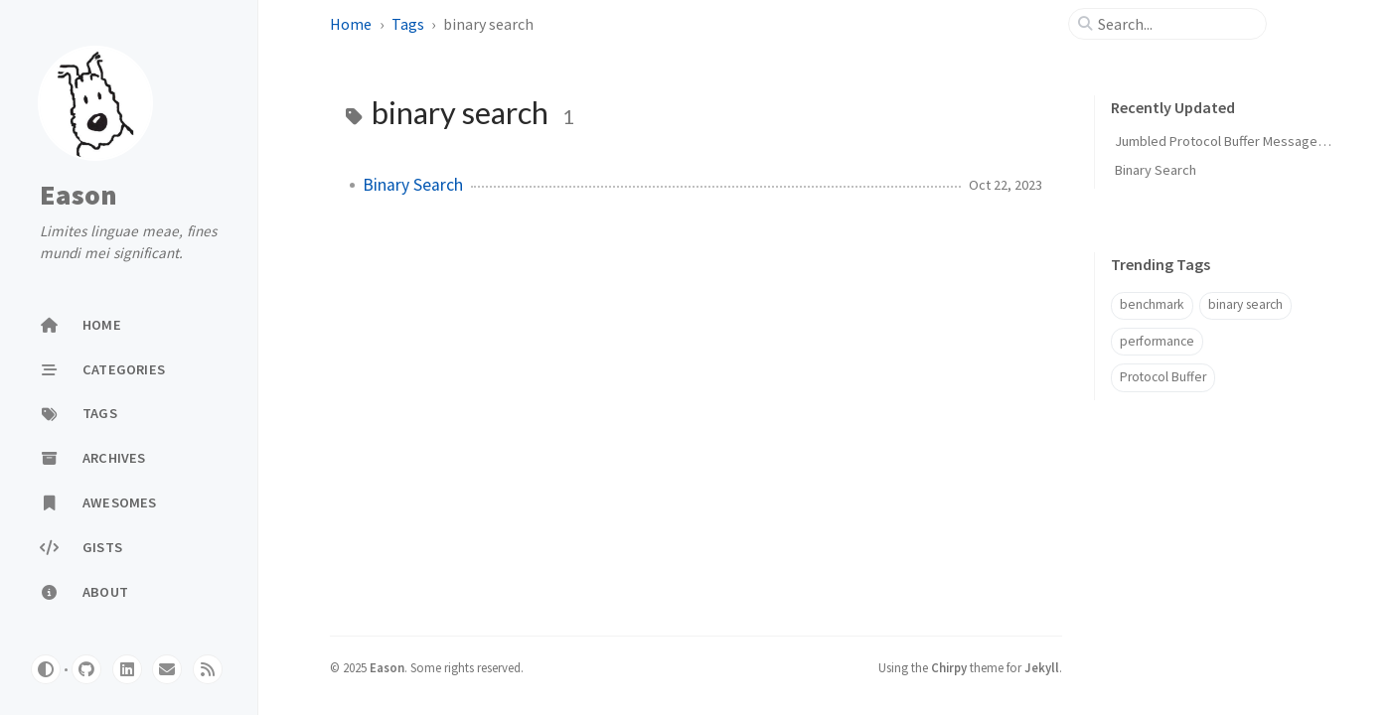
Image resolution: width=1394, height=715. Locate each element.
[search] (1175, 24)
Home (351, 24)
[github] (86, 669)
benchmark (1152, 304)
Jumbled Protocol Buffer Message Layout (1238, 141)
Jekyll (1041, 667)
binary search (1245, 304)
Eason (78, 195)
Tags (407, 24)
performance (1157, 341)
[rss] (208, 669)
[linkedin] (127, 669)
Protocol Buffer (1163, 376)
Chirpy (949, 667)
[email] (167, 669)
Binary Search (413, 185)
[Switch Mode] (46, 669)
